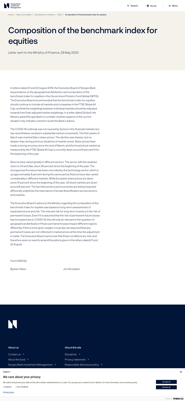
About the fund (16, 359)
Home (10, 14)
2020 (60, 14)
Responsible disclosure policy (82, 364)
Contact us (14, 354)
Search (132, 5)
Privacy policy (8, 392)
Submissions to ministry (44, 14)
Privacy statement (75, 359)
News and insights (23, 14)
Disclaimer (71, 354)
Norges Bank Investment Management (30, 364)
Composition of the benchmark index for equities (85, 14)
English (7, 372)
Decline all (166, 387)
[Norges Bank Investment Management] (12, 6)
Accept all (166, 382)
